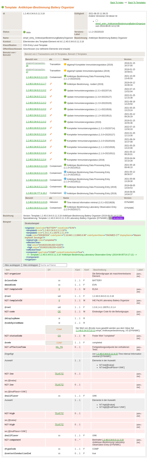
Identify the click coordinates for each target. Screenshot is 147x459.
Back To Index (116, 2)
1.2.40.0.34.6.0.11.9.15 (36, 202)
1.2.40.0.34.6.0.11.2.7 (36, 84)
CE (59, 311)
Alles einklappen (30, 265)
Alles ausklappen (12, 265)
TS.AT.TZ (59, 374)
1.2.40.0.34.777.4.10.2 (36, 193)
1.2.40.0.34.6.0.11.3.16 (36, 208)
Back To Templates (137, 2)
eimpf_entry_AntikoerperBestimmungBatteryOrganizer (120, 23)
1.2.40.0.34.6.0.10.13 (85, 330)
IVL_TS (59, 347)
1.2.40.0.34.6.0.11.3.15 (36, 77)
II (59, 289)
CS (59, 336)
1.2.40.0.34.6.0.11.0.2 (36, 90)
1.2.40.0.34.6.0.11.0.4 (36, 128)
